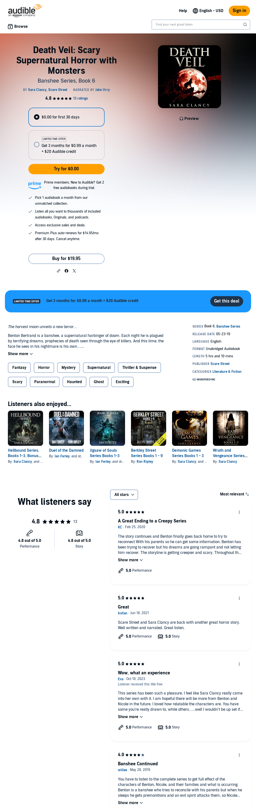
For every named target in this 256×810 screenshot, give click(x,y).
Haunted (74, 381)
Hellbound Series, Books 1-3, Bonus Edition (23, 456)
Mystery (69, 367)
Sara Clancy (23, 462)
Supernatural (99, 367)
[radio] (66, 117)
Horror (44, 367)
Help (183, 10)
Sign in (239, 10)
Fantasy (19, 367)
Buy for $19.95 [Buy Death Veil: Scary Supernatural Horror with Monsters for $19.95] (66, 258)
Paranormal (44, 381)
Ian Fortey (62, 456)
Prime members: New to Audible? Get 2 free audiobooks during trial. (74, 185)
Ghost (99, 381)
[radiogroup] (66, 134)
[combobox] (201, 24)
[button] (59, 271)
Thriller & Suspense (139, 367)
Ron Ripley (145, 462)
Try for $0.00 (66, 169)
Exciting (122, 381)
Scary (17, 381)
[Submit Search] (245, 24)
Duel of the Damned (66, 450)
